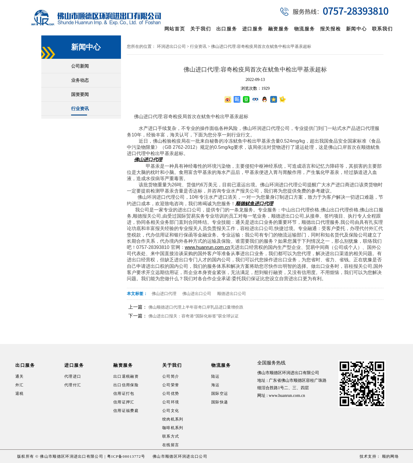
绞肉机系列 (172, 419)
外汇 (19, 385)
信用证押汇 (124, 402)
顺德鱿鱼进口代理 (254, 203)
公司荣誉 (170, 385)
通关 (19, 376)
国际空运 (219, 393)
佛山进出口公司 (196, 293)
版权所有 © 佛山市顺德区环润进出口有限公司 (60, 456)
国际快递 (219, 402)
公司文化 (170, 410)
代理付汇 (72, 385)
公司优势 (170, 393)
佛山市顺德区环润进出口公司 (180, 456)
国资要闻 (80, 94)
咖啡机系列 (172, 427)
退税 (19, 393)
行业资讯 (80, 108)
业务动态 (80, 80)
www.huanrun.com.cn (287, 395)
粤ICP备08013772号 (126, 456)
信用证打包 (124, 393)
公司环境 (170, 402)
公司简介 (170, 376)
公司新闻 (80, 66)
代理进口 (72, 376)
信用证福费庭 (126, 410)
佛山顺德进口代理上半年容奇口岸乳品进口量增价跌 (195, 307)
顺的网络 (390, 456)
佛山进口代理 (148, 159)
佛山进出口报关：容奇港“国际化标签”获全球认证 (193, 316)
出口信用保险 (126, 385)
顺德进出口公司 (231, 293)
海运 (215, 385)
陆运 (215, 376)
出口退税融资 (126, 376)
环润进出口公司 (171, 46)
